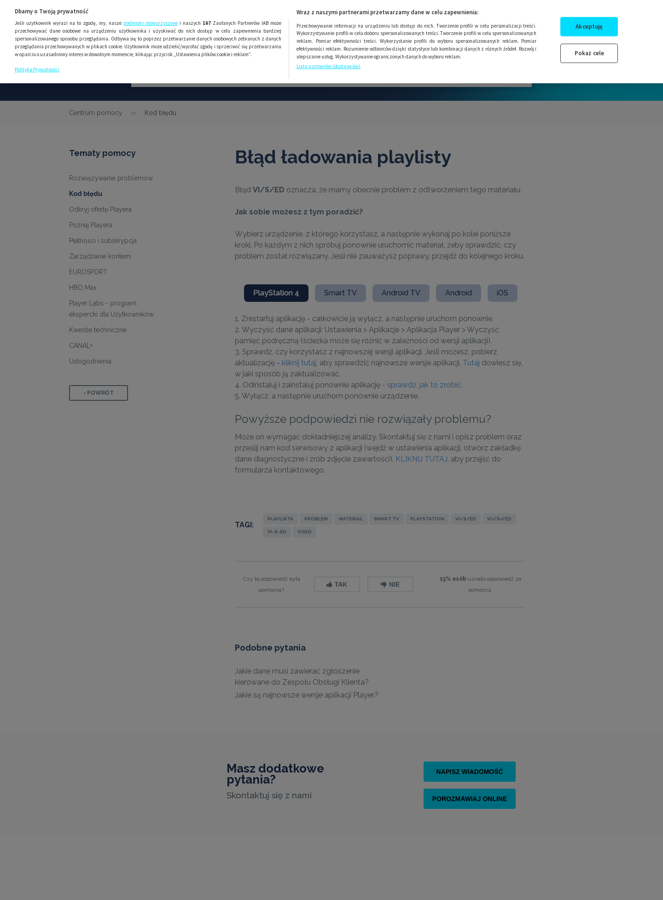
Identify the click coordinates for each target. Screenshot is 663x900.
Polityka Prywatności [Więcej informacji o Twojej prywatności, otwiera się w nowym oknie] (37, 62)
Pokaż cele (589, 46)
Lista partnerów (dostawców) (329, 59)
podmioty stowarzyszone (150, 16)
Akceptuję (589, 19)
